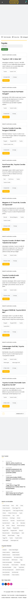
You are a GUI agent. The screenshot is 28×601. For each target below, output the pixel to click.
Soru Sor (15, 37)
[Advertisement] (14, 20)
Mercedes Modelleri (7, 567)
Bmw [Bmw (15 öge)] (12, 505)
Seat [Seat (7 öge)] (23, 533)
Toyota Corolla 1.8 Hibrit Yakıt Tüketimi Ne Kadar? (13, 242)
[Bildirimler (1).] (25, 2)
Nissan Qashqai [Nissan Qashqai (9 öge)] (21, 525)
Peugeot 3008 (13, 141)
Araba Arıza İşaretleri (7, 562)
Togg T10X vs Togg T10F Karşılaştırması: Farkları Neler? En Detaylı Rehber (15, 486)
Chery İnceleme (15, 574)
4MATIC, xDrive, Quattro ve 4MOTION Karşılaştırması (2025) (15, 463)
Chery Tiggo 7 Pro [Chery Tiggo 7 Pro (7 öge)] (16, 508)
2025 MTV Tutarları (20, 569)
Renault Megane (13, 217)
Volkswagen (6, 362)
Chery (15, 567)
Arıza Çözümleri (6, 572)
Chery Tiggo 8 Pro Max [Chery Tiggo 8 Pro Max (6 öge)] (18, 510)
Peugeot (5, 141)
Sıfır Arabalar (17, 562)
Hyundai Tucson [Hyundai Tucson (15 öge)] (20, 520)
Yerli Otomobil (15, 572)
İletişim (25, 597)
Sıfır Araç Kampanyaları (8, 569)
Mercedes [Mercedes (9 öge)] (23, 523)
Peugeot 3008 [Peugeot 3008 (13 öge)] (14, 530)
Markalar (4, 595)
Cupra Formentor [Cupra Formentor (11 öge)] (6, 515)
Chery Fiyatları (6, 564)
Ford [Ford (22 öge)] (18, 515)
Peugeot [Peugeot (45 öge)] (9, 528)
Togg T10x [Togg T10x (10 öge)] (5, 538)
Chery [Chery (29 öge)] (21, 505)
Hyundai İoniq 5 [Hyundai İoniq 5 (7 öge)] (6, 523)
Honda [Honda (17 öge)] (18, 518)
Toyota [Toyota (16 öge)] (11, 538)
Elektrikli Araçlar (15, 552)
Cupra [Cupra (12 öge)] (20, 513)
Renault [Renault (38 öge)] (21, 530)
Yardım (20, 597)
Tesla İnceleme (14, 564)
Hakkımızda (14, 597)
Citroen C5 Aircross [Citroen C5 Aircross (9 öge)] (12, 513)
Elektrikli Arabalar (6, 554)
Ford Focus (11, 179)
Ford (5, 179)
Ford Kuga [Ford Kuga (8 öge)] (12, 518)
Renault (5, 217)
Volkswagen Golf (16, 362)
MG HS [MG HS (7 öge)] (7, 525)
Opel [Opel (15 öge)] (4, 528)
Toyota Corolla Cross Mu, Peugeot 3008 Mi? (11, 129)
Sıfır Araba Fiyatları (18, 557)
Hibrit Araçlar (14, 559)
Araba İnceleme (6, 552)
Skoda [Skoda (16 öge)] (4, 535)
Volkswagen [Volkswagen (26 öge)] (5, 540)
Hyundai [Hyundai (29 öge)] (12, 520)
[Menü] (2, 2)
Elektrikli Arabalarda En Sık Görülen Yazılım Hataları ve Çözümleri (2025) (14, 471)
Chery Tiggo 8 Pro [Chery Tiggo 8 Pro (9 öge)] (7, 510)
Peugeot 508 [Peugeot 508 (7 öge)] (5, 530)
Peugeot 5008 (13, 323)
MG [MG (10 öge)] (3, 525)
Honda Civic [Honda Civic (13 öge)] (5, 520)
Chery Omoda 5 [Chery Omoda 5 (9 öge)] (6, 508)
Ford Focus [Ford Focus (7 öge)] (5, 518)
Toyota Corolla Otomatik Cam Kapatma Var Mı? (14, 384)
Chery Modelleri (6, 574)
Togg (21, 559)
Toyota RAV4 (6, 326)
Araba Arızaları (6, 559)
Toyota (5, 71)
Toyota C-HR (13, 71)
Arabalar (5, 549)
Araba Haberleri (16, 554)
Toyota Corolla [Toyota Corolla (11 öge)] (18, 538)
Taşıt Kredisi (21, 567)
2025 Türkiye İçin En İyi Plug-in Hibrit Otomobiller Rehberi (14, 493)
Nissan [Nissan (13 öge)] (13, 525)
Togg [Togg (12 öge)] (18, 535)
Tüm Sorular (6, 37)
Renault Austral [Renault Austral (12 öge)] (6, 533)
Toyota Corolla (13, 108)
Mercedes (23, 564)
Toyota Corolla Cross (8, 144)
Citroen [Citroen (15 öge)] (4, 513)
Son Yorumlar (11, 595)
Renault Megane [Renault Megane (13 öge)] (15, 533)
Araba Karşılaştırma (7, 557)
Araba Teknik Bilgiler (13, 549)
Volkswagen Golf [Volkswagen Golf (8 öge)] (14, 540)
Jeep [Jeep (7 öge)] (13, 523)
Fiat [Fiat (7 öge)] (13, 515)
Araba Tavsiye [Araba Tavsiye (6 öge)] (6, 505)
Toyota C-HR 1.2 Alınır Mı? (11, 59)
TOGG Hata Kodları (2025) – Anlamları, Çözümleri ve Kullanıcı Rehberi (15, 478)
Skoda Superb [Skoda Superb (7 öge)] (11, 535)
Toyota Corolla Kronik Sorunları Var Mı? (10, 276)
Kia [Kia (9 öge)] (17, 523)
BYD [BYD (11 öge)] (17, 505)
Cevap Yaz (6, 80)
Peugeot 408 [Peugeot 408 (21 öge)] (16, 528)
